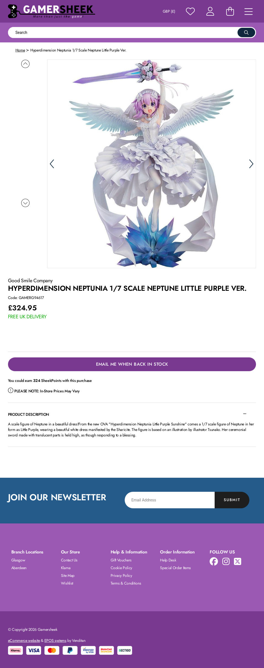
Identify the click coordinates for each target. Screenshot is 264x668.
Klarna (66, 568)
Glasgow (18, 560)
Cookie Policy (121, 568)
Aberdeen (18, 568)
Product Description (28, 414)
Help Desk (168, 560)
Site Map (67, 575)
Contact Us (69, 560)
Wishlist (67, 583)
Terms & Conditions (126, 583)
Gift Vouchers (121, 560)
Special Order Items (175, 568)
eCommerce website (24, 640)
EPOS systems (55, 640)
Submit (232, 500)
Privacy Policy (121, 575)
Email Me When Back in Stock (132, 364)
